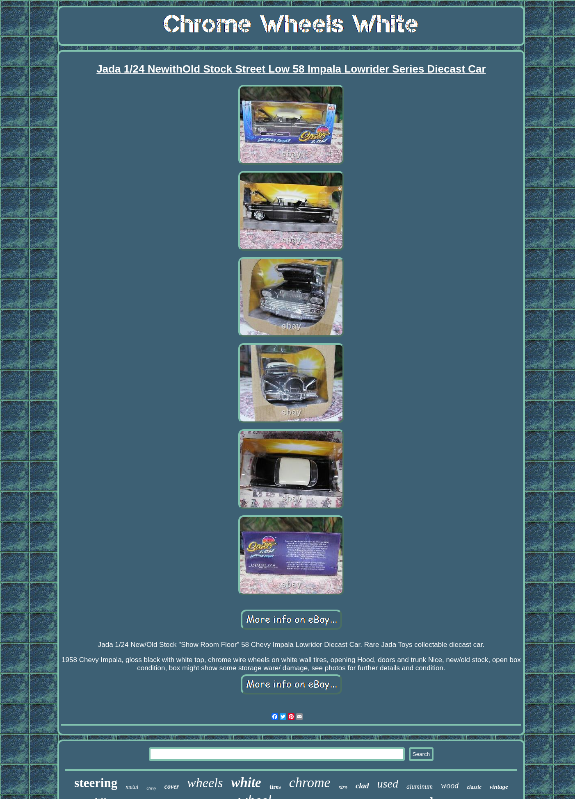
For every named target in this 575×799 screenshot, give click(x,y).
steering (95, 783)
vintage (499, 786)
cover (171, 786)
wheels (205, 782)
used (387, 783)
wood (450, 785)
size (343, 787)
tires (275, 786)
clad (362, 785)
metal (131, 787)
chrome (310, 782)
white (246, 782)
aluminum (419, 786)
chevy (151, 788)
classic (474, 787)
